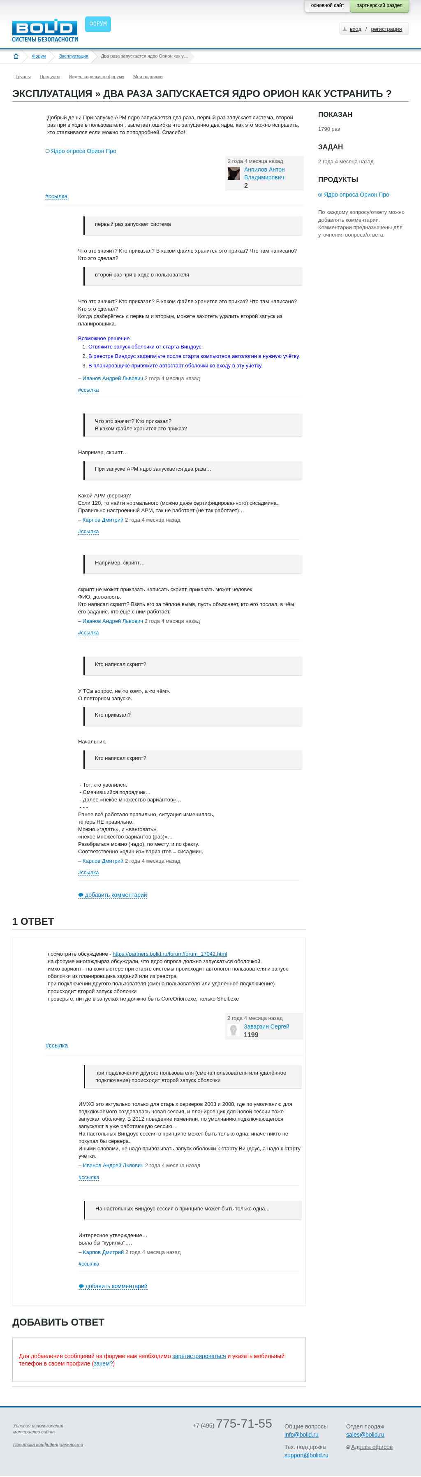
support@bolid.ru (306, 1455)
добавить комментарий (116, 895)
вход (355, 29)
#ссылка (56, 196)
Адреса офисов (372, 1447)
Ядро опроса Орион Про (83, 151)
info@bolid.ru (302, 1434)
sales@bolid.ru (365, 1434)
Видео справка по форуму (96, 76)
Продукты (50, 76)
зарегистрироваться (199, 1356)
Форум (39, 55)
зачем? (103, 1363)
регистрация (386, 29)
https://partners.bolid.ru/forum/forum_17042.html (170, 954)
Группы (23, 76)
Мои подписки (147, 76)
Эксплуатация (73, 55)
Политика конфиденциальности (48, 1444)
